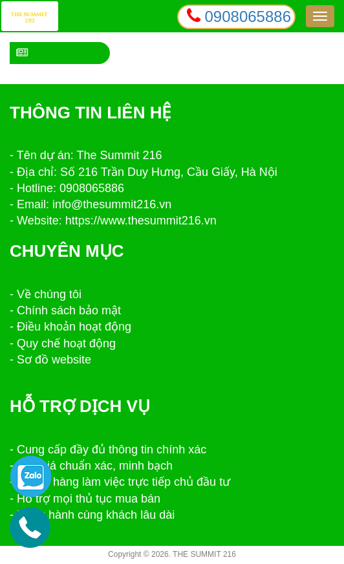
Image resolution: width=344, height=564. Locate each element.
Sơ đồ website (54, 359)
